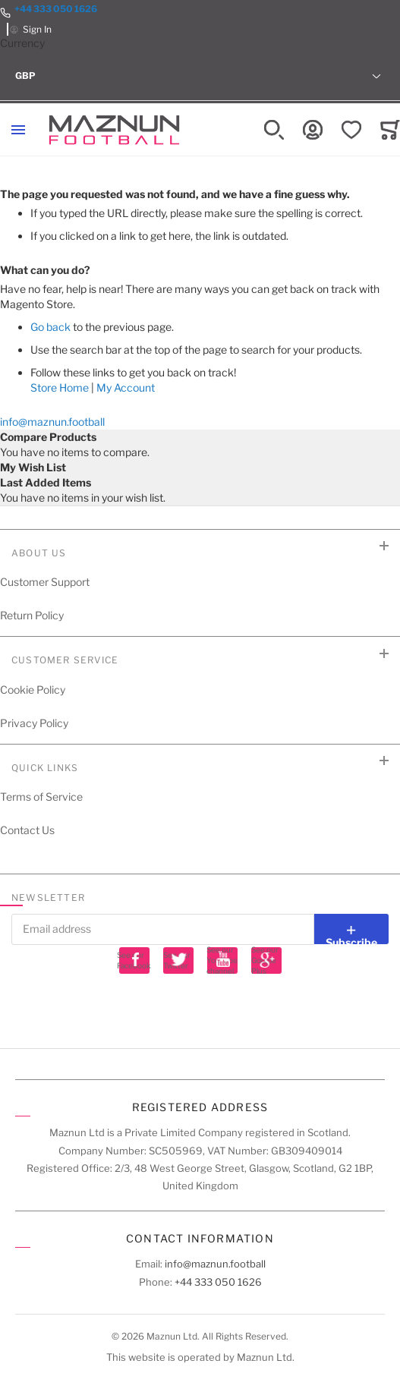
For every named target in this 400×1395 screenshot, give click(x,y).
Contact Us (27, 829)
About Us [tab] (39, 553)
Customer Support (45, 581)
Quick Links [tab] (44, 767)
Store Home (59, 387)
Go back (50, 326)
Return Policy (32, 615)
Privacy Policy (34, 722)
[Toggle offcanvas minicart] (390, 130)
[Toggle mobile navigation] (18, 130)
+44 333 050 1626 (55, 8)
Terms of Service (41, 796)
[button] (200, 76)
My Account (125, 387)
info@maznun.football (52, 421)
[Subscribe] (351, 929)
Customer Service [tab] (64, 660)
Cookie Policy (32, 689)
